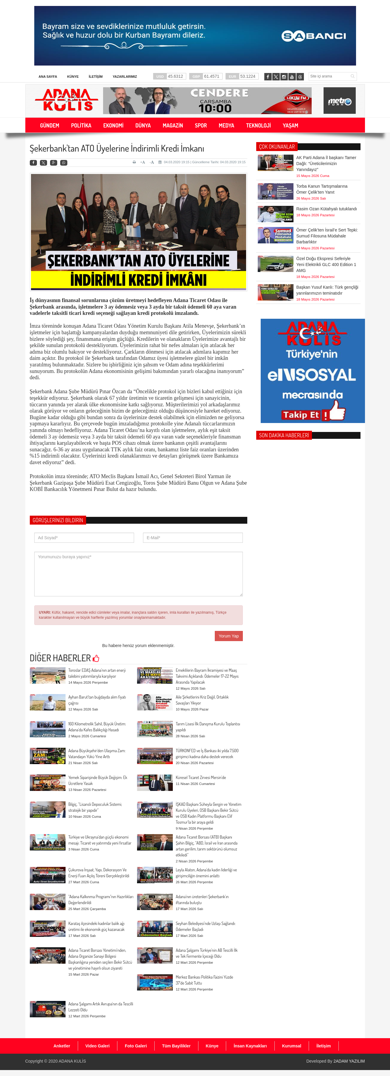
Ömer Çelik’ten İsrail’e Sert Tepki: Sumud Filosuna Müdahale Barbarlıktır (327, 217)
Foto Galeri (136, 1046)
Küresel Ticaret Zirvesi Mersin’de (201, 777)
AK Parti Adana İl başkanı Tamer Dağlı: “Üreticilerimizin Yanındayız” (326, 163)
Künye (73, 76)
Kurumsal (292, 1046)
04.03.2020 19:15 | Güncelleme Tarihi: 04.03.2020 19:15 (202, 162)
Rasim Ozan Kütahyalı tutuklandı (326, 196)
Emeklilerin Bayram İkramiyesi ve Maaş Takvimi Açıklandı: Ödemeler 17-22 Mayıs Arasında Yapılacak (207, 676)
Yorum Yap (229, 636)
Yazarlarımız (125, 76)
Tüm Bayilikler (176, 1046)
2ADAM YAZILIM (349, 1061)
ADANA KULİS (72, 1061)
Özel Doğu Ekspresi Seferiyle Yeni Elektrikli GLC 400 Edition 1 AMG (326, 245)
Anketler (62, 1046)
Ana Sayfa (48, 76)
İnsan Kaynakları (250, 1046)
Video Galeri (98, 1046)
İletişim (95, 76)
